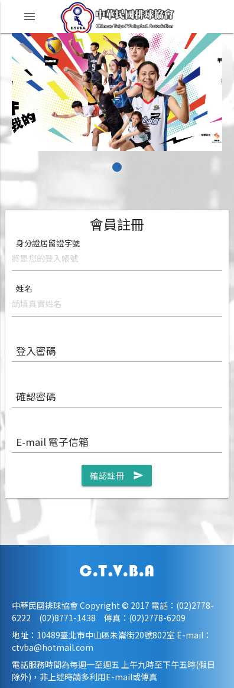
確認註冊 (117, 475)
